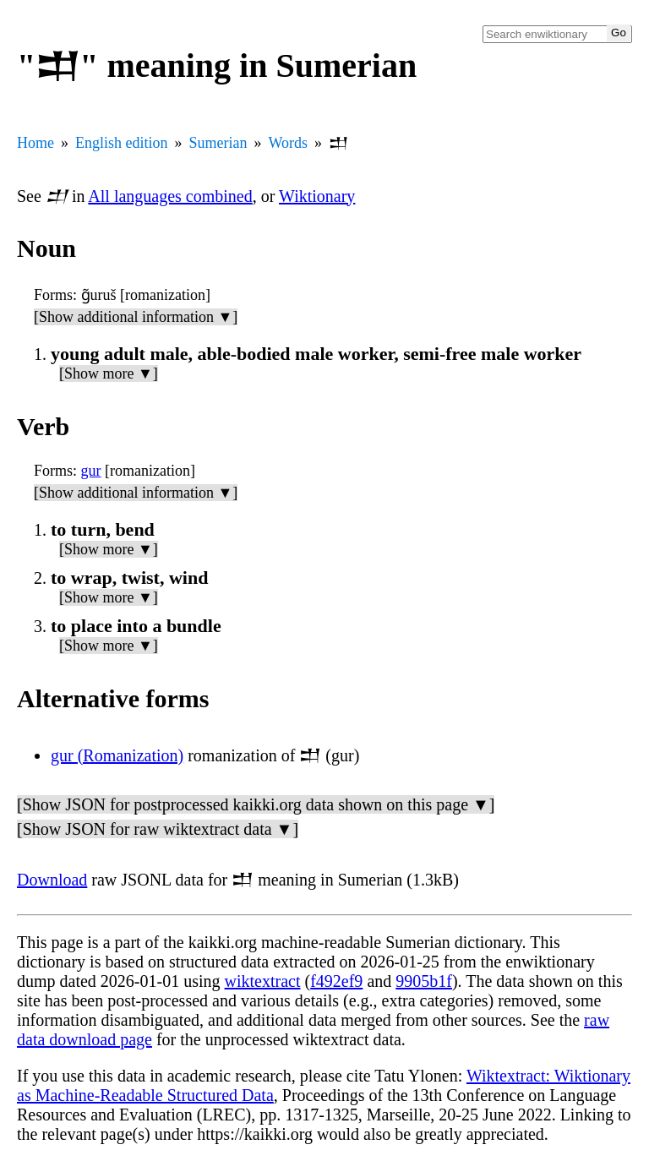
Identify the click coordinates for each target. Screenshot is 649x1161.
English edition (121, 142)
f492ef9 (336, 981)
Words (288, 142)
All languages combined (170, 196)
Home (35, 142)
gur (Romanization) (117, 755)
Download (52, 879)
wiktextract (263, 981)
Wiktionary (317, 196)
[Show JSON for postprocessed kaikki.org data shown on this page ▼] (255, 804)
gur (91, 470)
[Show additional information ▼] (135, 316)
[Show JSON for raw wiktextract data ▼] (157, 829)
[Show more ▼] (108, 373)
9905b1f (423, 981)
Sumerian (218, 142)
